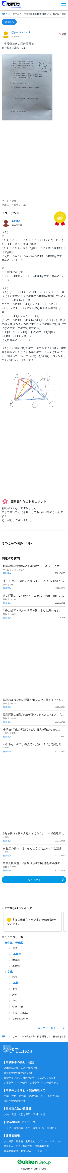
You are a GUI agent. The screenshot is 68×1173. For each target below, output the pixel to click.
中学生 (16, 960)
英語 (15, 988)
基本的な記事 (11, 1068)
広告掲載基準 (42, 1146)
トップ (7, 1128)
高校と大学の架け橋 (14, 1101)
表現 (13, 1114)
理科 (15, 994)
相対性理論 (53, 1096)
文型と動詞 (24, 1114)
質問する (51, 1128)
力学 (6, 1096)
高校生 (16, 966)
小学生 (5, 201)
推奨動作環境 (11, 1151)
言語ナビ (42, 1151)
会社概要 (8, 1141)
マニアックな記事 (46, 1077)
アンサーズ (13, 14)
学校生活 (17, 1006)
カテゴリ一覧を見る (49, 1028)
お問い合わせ (28, 1151)
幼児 (15, 948)
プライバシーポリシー (49, 1141)
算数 (14, 201)
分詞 (42, 1114)
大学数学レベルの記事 (15, 1082)
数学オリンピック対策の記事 (19, 1077)
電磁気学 (33, 1096)
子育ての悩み (20, 1012)
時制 (35, 1114)
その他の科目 (20, 1018)
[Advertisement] (34, 162)
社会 (15, 1000)
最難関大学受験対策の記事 (18, 1073)
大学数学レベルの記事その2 (44, 1082)
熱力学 (22, 1096)
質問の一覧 (38, 1128)
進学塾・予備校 (10, 205)
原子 (42, 1096)
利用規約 (30, 1141)
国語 (15, 976)
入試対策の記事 (29, 1068)
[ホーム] (3, 14)
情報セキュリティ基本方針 (18, 1146)
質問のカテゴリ (22, 1128)
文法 (6, 1114)
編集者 (19, 1141)
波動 (13, 1096)
